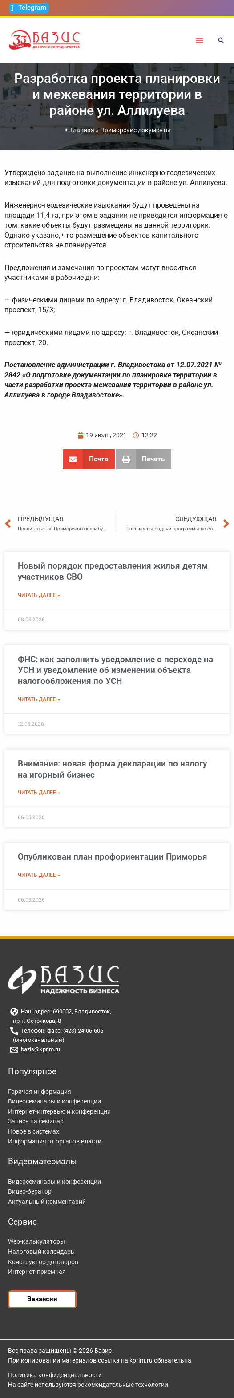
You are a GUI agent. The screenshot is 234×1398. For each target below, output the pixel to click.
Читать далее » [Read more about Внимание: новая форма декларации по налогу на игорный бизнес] (39, 792)
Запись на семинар (36, 1121)
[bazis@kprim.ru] (117, 1050)
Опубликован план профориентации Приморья (112, 857)
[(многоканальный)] (117, 1040)
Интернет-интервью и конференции (59, 1111)
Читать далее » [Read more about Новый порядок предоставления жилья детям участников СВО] (39, 595)
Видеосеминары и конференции (54, 1101)
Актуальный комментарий (47, 1201)
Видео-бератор (30, 1191)
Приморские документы (135, 130)
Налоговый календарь (41, 1251)
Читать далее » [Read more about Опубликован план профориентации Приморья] (39, 875)
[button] (221, 41)
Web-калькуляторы (36, 1241)
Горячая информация (39, 1091)
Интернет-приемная (37, 1271)
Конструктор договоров (43, 1261)
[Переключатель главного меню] (199, 40)
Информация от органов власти (54, 1141)
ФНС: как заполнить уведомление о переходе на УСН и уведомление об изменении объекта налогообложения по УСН (115, 670)
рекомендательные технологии (122, 1384)
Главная (82, 130)
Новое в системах (33, 1131)
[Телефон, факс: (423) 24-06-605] (117, 1031)
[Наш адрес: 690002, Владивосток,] (117, 1012)
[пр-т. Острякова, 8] (117, 1021)
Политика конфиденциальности (55, 1374)
